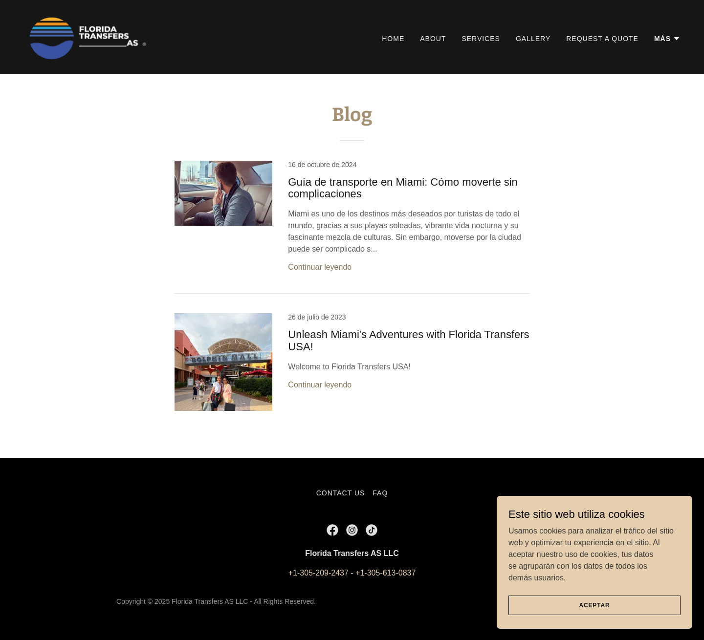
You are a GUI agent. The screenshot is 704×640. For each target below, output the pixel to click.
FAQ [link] (380, 493)
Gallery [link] (533, 39)
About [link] (433, 39)
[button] (667, 38)
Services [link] (481, 39)
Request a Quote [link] (602, 39)
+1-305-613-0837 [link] (385, 573)
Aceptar (594, 604)
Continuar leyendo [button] (320, 267)
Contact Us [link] (340, 493)
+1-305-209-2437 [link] (318, 573)
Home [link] (393, 39)
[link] (88, 36)
